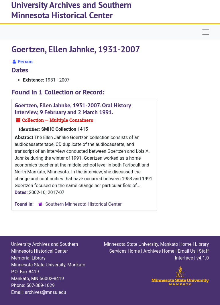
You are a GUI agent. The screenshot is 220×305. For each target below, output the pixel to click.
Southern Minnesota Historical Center (83, 204)
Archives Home (158, 251)
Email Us (186, 251)
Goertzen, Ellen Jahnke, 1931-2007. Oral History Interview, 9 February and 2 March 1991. (73, 109)
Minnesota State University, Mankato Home (148, 244)
